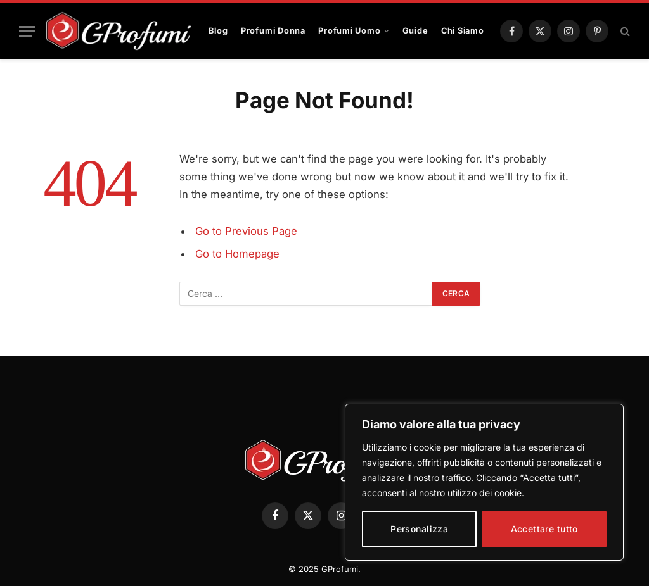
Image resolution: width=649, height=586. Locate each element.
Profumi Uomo (349, 30)
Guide (415, 30)
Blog (218, 30)
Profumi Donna (273, 30)
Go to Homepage (237, 253)
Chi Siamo (462, 30)
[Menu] (27, 31)
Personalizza (419, 528)
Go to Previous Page (246, 231)
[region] (484, 482)
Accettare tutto (544, 528)
